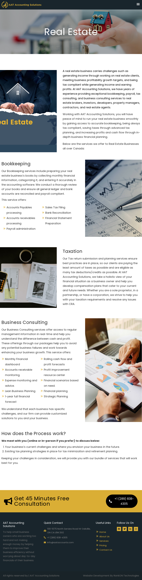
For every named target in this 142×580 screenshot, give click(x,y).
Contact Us (105, 549)
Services (104, 540)
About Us (104, 536)
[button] (138, 3)
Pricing (102, 545)
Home (102, 532)
